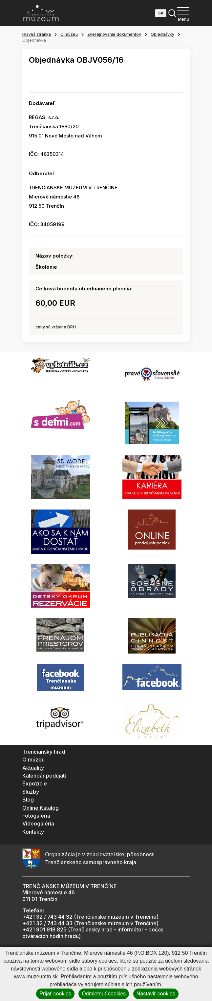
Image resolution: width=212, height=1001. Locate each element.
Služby (30, 791)
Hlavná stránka (36, 34)
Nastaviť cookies (156, 993)
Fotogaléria (36, 815)
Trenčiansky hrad (43, 751)
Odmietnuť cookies (104, 993)
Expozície (34, 783)
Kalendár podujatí (44, 775)
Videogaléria (38, 823)
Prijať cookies (55, 993)
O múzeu (69, 34)
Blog (28, 799)
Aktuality (33, 767)
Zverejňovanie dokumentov (114, 34)
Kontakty (33, 831)
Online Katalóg (40, 807)
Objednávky (162, 34)
